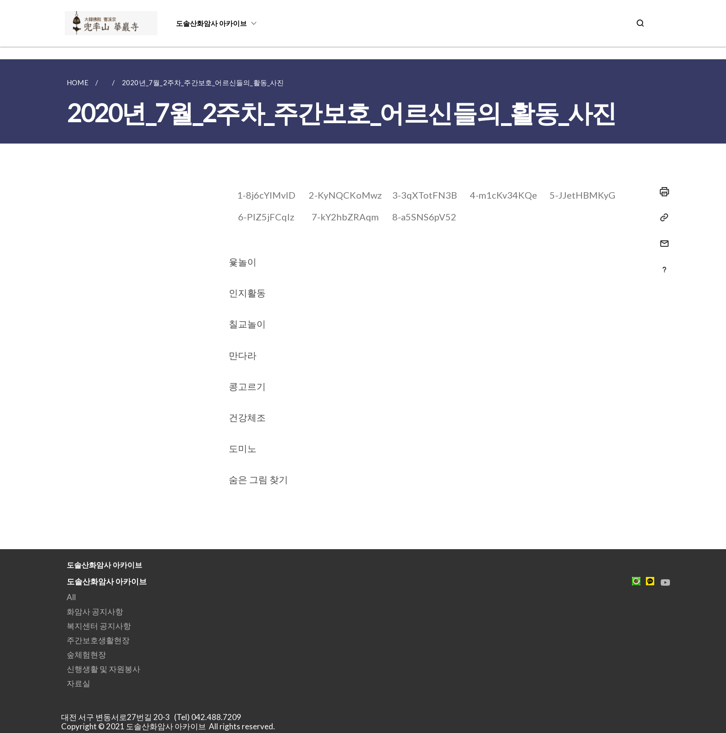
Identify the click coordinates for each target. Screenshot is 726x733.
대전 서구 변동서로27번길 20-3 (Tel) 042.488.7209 (154, 717)
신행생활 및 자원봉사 (103, 669)
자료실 (78, 683)
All (71, 597)
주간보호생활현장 (98, 640)
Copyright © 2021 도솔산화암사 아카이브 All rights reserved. (168, 726)
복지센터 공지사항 (99, 626)
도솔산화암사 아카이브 (211, 23)
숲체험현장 (86, 654)
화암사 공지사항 (95, 611)
